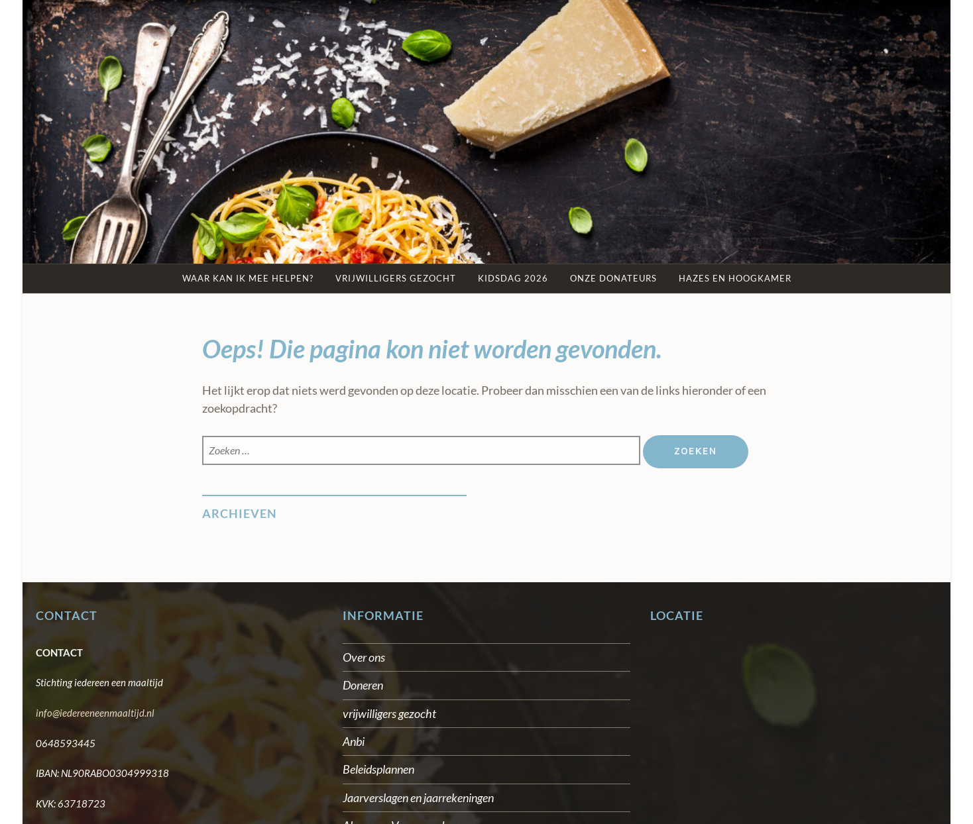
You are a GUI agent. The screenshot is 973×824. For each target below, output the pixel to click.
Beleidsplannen (378, 769)
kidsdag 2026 (513, 278)
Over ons (364, 657)
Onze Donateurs (613, 278)
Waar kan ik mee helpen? (248, 278)
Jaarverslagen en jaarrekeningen (418, 797)
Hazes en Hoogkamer (735, 278)
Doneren (363, 685)
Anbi (354, 741)
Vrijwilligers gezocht (395, 278)
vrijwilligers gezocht (389, 713)
